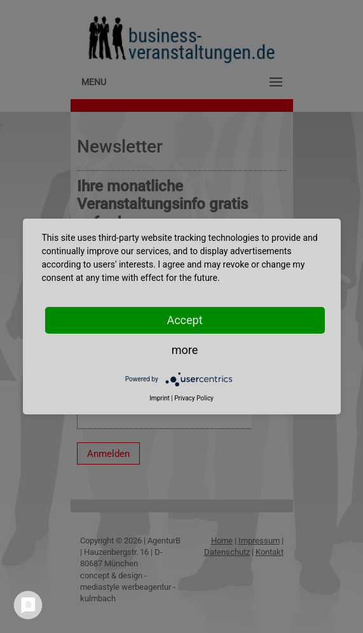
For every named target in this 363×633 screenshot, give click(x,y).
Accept (184, 320)
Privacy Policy (194, 398)
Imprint (159, 398)
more (185, 350)
